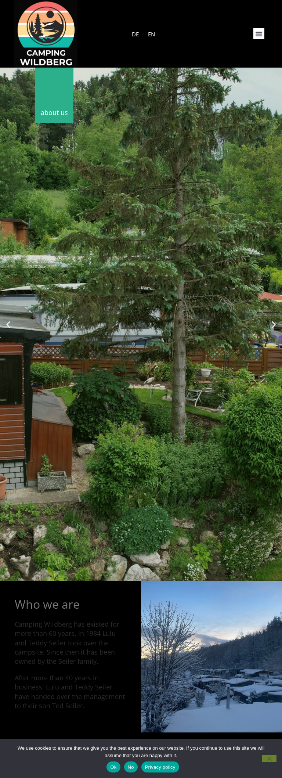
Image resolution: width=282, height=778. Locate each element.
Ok (113, 767)
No (131, 767)
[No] (269, 758)
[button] (258, 33)
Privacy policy (160, 767)
